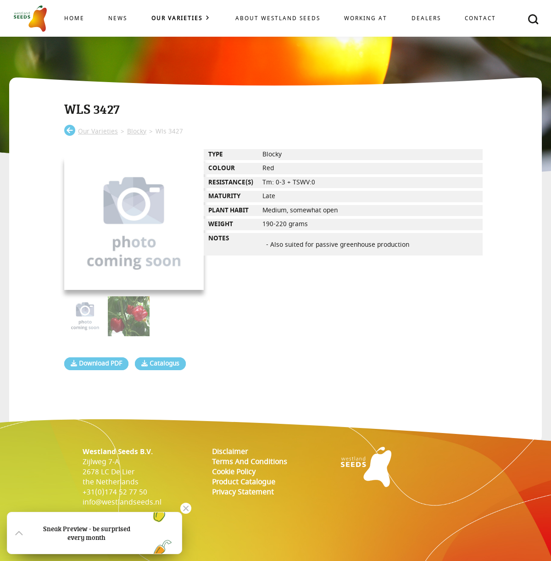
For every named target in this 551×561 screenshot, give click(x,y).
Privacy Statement (243, 492)
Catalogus (160, 363)
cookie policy (234, 472)
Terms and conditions (249, 462)
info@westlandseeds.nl (122, 502)
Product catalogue (243, 482)
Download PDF (96, 363)
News (117, 18)
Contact (480, 18)
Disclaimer (230, 452)
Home (74, 18)
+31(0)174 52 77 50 (115, 492)
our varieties (98, 131)
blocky (136, 131)
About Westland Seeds (277, 18)
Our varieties (176, 18)
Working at (365, 18)
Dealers (426, 18)
